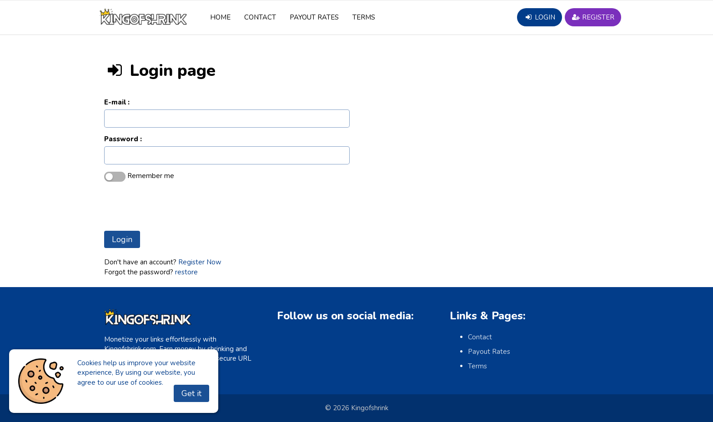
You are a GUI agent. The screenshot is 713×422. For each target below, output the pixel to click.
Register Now (199, 262)
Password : (123, 139)
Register (593, 17)
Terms (363, 17)
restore (186, 272)
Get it (191, 393)
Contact (260, 17)
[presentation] (173, 206)
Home (220, 17)
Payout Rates (314, 17)
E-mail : (117, 102)
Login (539, 17)
